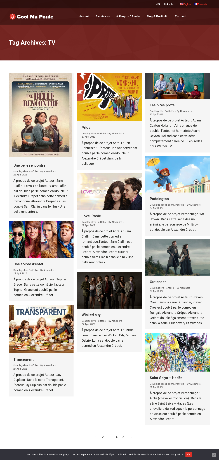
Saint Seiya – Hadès (166, 378)
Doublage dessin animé (162, 204)
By (47, 171)
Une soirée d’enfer (28, 264)
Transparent (23, 359)
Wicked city (91, 315)
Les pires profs (162, 105)
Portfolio (33, 171)
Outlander (158, 282)
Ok (188, 454)
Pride (86, 127)
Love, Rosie (91, 216)
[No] (214, 455)
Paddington (159, 199)
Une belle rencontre (29, 165)
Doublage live (20, 171)
